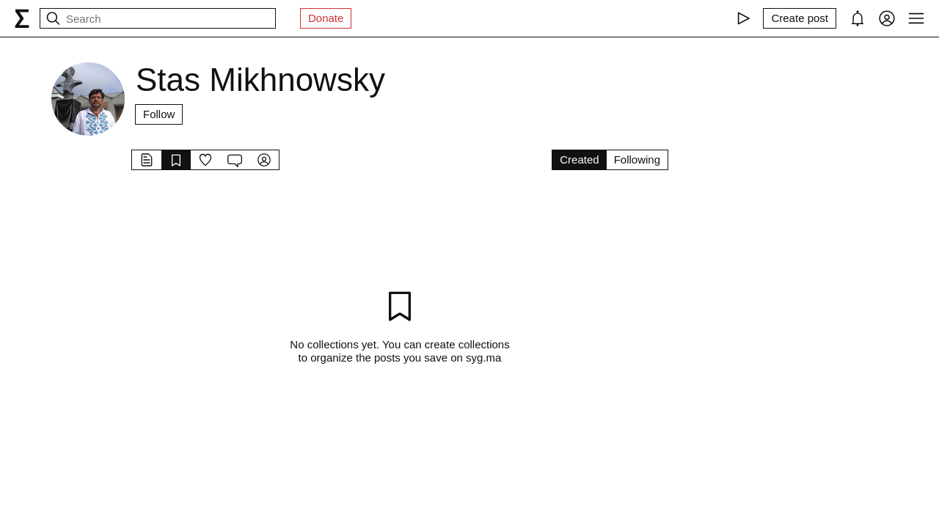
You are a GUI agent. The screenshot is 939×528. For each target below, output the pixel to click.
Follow (159, 114)
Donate (325, 18)
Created (579, 159)
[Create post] (800, 18)
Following (637, 159)
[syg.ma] (22, 18)
